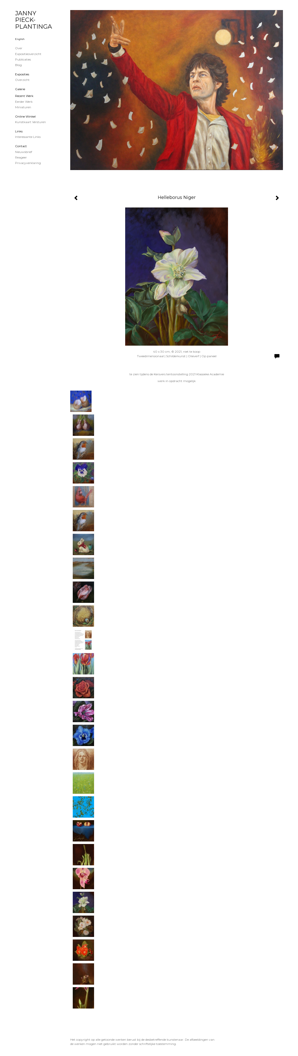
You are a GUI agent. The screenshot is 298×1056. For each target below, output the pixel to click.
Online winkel (25, 116)
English (20, 39)
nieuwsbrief (23, 152)
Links (19, 131)
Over (18, 48)
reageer (21, 157)
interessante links (28, 137)
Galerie (20, 89)
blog (18, 65)
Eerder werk (24, 101)
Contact (21, 146)
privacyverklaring (28, 163)
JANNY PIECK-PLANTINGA (33, 20)
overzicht (22, 80)
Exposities (22, 74)
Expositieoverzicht (28, 54)
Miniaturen (23, 107)
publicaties (23, 59)
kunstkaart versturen (30, 122)
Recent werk (24, 96)
